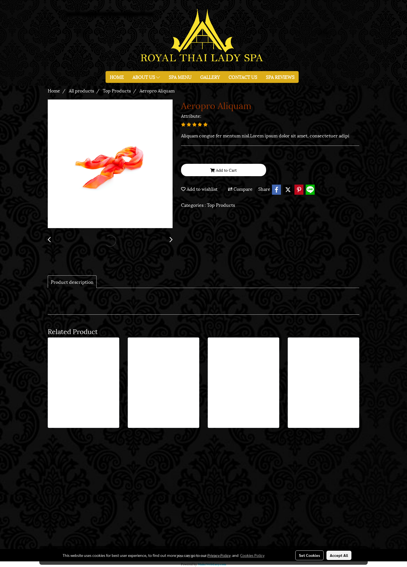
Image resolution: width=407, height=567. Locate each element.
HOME (117, 76)
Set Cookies (309, 555)
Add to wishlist (199, 188)
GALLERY (210, 76)
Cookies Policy (252, 555)
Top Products (221, 204)
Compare (240, 188)
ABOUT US (146, 76)
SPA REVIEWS (280, 76)
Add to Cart (223, 170)
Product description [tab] (72, 281)
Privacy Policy (218, 555)
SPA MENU (180, 76)
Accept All (339, 555)
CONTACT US (242, 76)
